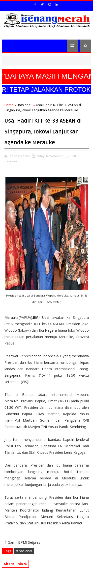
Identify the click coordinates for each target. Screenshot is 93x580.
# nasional (24, 551)
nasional (24, 105)
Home (8, 105)
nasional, (11, 161)
